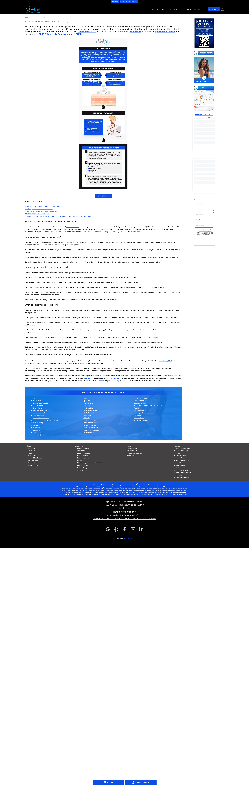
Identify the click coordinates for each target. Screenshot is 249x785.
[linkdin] (141, 529)
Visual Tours (32, 456)
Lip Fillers (179, 475)
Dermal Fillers (180, 458)
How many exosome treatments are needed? (41, 211)
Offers (79, 460)
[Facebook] (124, 529)
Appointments (132, 448)
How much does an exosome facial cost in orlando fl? (44, 206)
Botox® (178, 453)
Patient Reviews (83, 456)
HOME (152, 9)
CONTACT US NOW (103, 196)
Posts (30, 453)
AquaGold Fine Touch (183, 448)
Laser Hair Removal (182, 470)
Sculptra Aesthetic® (183, 478)
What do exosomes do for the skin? (37, 214)
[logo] (33, 9)
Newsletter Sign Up (84, 465)
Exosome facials (72, 227)
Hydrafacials (180, 465)
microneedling (102, 232)
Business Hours (132, 456)
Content (80, 470)
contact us (135, 31)
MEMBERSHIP (186, 9)
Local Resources (83, 458)
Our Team (31, 451)
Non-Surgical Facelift (40, 403)
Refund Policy (82, 468)
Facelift (178, 463)
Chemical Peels (181, 456)
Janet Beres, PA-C (87, 31)
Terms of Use (33, 463)
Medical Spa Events (35, 458)
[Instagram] (133, 529)
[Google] (108, 529)
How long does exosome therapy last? (38, 209)
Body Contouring (182, 451)
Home (26, 17)
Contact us (89, 378)
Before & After (33, 460)
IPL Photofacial (181, 468)
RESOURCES (172, 9)
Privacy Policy (33, 465)
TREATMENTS (214, 9)
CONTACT (197, 9)
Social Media (81, 451)
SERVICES (160, 9)
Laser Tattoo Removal (183, 473)
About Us (31, 448)
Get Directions (132, 451)
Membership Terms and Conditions (90, 463)
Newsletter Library (83, 448)
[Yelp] (116, 529)
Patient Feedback (83, 453)
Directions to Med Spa (134, 453)
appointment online (165, 31)
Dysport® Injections (182, 460)
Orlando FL (101, 381)
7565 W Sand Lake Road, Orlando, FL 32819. (60, 34)
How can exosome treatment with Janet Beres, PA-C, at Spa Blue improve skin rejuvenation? (58, 216)
